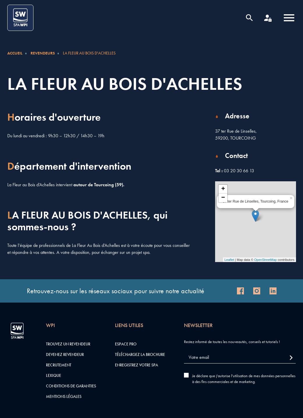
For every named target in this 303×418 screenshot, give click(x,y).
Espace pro (126, 344)
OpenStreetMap (265, 259)
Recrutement (58, 365)
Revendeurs (43, 53)
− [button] (223, 198)
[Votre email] (240, 357)
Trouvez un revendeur (68, 344)
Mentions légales (63, 396)
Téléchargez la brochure (140, 354)
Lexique (53, 375)
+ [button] (223, 189)
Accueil (14, 53)
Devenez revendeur (65, 354)
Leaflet (229, 259)
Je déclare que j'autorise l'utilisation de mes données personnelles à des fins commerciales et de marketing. (243, 378)
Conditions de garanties (71, 386)
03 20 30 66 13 (239, 171)
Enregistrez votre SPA (136, 365)
